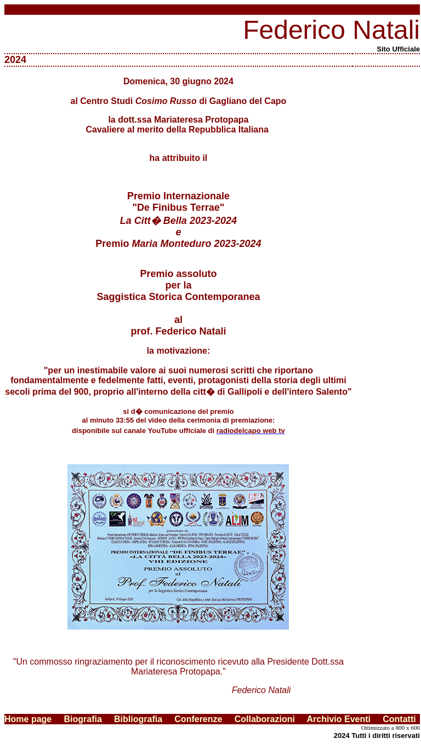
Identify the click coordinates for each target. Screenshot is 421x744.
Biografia (82, 719)
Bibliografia (144, 719)
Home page (28, 719)
